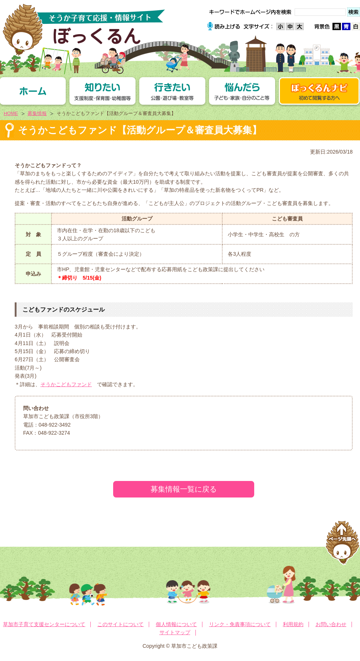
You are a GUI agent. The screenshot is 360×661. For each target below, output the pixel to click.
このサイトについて (120, 624)
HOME (11, 113)
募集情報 (37, 113)
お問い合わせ (331, 624)
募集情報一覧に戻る (184, 489)
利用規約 (293, 624)
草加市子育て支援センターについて (44, 624)
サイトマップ (174, 632)
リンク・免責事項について (240, 624)
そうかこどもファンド (66, 384)
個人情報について (176, 624)
